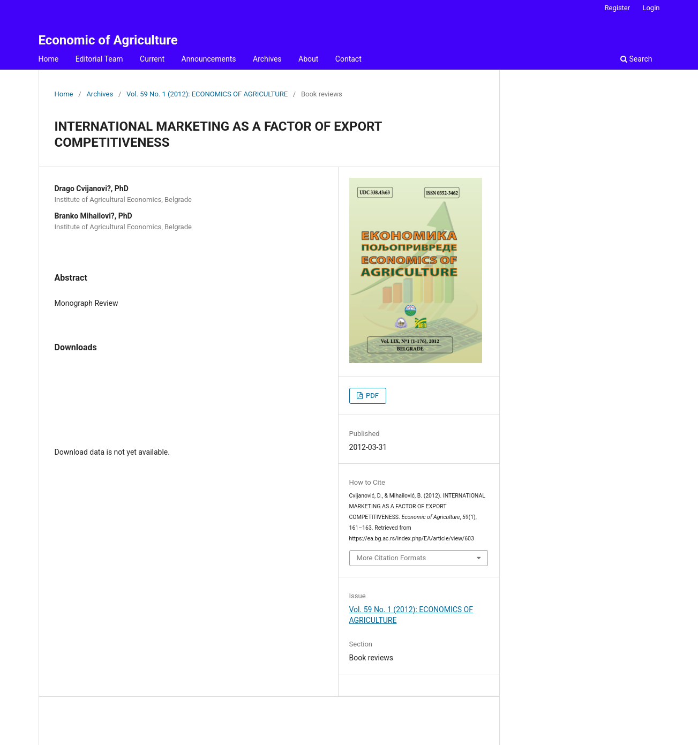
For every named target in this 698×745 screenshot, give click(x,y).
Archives (267, 59)
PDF (371, 396)
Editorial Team (99, 59)
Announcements (209, 59)
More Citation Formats (391, 558)
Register (618, 8)
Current (152, 59)
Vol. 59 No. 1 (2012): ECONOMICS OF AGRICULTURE (207, 94)
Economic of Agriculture (108, 40)
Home (49, 59)
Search (636, 59)
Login (650, 8)
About (308, 59)
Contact (348, 59)
